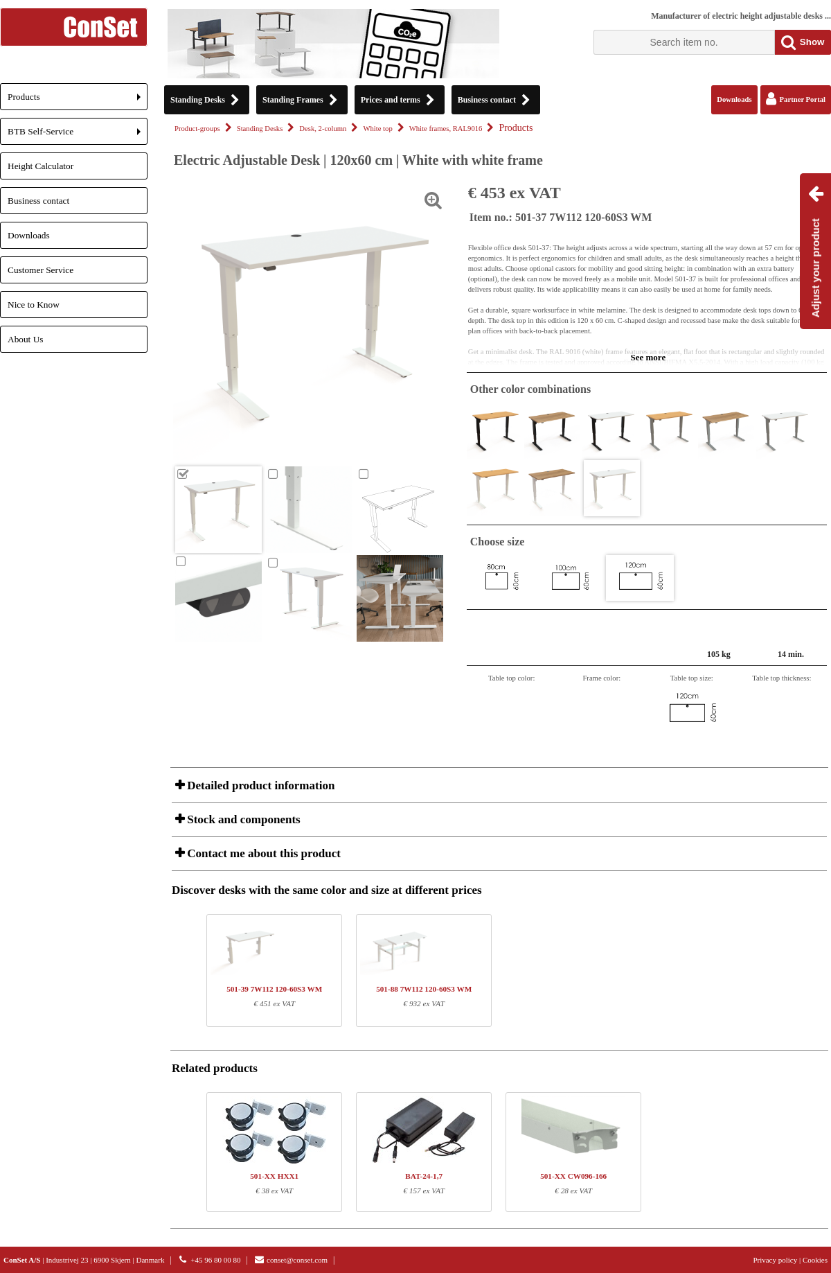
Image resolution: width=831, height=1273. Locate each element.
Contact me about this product (262, 853)
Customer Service (40, 270)
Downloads (29, 235)
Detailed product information (259, 785)
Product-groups (197, 128)
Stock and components (242, 819)
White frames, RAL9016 (446, 128)
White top (377, 128)
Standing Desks (260, 128)
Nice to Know (34, 304)
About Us (25, 339)
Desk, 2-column (322, 128)
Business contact (38, 200)
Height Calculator (40, 166)
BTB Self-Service (78, 135)
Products (78, 100)
